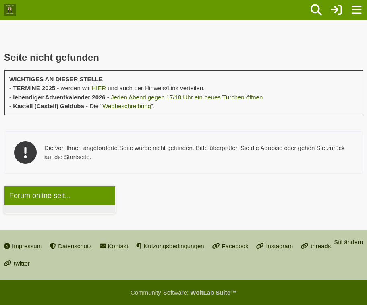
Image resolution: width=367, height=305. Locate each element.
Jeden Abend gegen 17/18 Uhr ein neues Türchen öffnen (187, 97)
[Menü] (356, 10)
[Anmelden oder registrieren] (336, 10)
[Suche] (316, 10)
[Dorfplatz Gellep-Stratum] (10, 10)
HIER (98, 87)
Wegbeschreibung (126, 106)
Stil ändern (348, 242)
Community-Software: (183, 292)
